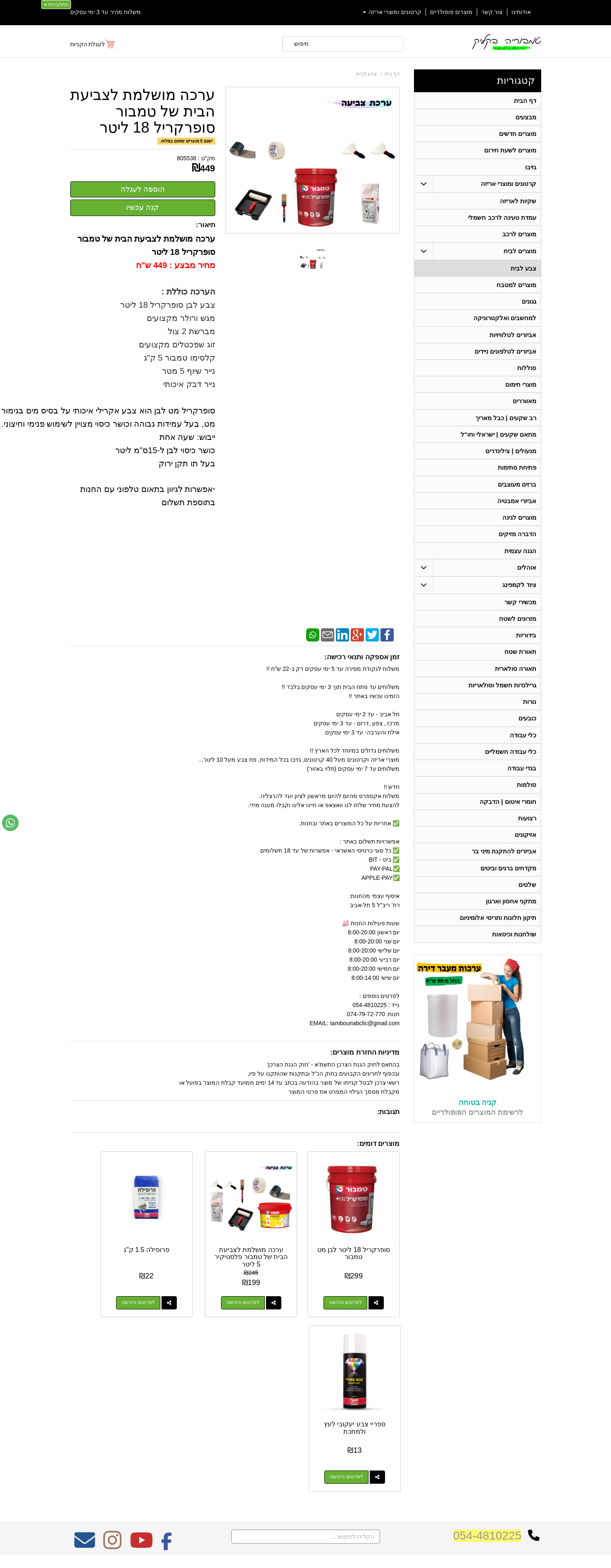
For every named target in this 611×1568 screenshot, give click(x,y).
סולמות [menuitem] (526, 796)
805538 (186, 158)
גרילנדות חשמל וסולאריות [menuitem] (502, 694)
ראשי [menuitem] (535, 1389)
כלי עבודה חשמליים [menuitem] (510, 762)
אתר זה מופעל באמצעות (305, 1553)
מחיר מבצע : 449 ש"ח (175, 265)
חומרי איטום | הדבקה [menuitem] (508, 813)
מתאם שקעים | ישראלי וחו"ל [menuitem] (498, 440)
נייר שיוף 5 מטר (188, 370)
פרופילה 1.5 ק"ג (192, 1230)
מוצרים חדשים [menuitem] (517, 134)
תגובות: (388, 1112)
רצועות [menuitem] (527, 830)
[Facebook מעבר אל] (166, 1352)
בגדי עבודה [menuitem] (521, 779)
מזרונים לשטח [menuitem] (517, 627)
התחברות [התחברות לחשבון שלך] (56, 4)
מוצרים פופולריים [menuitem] (451, 12)
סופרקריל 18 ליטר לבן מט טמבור (363, 1234)
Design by (157, 1409)
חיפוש (301, 43)
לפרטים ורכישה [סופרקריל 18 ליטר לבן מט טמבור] (354, 1284)
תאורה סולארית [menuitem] (515, 678)
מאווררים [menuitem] (524, 406)
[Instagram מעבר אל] (112, 1352)
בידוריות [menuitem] (526, 644)
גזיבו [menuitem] (530, 168)
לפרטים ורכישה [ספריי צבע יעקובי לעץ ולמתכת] (98, 1284)
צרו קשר (411, 1376)
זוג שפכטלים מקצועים (177, 344)
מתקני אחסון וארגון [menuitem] (510, 915)
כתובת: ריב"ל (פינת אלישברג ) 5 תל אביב (373, 1399)
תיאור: (205, 225)
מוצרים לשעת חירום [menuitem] (510, 151)
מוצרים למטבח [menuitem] (516, 287)
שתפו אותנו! (410, 1444)
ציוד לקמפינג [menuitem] (519, 592)
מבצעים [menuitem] (526, 117)
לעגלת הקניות (87, 44)
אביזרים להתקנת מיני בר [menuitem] (504, 864)
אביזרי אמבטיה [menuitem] (516, 507)
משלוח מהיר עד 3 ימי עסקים (105, 12)
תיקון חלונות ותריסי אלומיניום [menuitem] (498, 932)
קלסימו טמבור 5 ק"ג (179, 357)
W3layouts (172, 1409)
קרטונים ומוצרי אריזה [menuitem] (392, 12)
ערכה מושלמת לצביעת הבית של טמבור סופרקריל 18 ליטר (142, 111)
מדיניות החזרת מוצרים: (365, 1052)
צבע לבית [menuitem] (523, 270)
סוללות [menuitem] (526, 372)
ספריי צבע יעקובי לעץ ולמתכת (107, 1234)
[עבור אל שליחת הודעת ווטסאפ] (10, 823)
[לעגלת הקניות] (93, 44)
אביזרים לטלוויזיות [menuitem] (513, 338)
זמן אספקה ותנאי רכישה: (362, 657)
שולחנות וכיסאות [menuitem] (514, 949)
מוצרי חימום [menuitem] (520, 389)
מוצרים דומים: (378, 1143)
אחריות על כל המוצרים (157, 1378)
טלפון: (415, 1412)
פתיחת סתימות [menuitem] (517, 474)
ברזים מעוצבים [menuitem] (517, 490)
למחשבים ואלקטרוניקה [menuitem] (504, 321)
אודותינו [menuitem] (521, 12)
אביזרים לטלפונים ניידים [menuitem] (505, 355)
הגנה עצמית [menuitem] (520, 558)
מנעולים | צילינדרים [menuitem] (510, 457)
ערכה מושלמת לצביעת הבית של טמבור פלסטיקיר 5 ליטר (277, 1241)
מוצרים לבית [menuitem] (520, 253)
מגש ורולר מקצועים (180, 318)
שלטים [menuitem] (527, 898)
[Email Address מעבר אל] (84, 1352)
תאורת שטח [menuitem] (520, 661)
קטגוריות (516, 80)
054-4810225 (487, 1342)
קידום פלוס (292, 1553)
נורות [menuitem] (529, 711)
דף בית (392, 74)
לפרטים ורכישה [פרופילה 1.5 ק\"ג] (183, 1284)
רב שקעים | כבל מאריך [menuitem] (505, 423)
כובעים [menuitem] (527, 728)
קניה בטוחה (478, 1117)
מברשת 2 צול (191, 331)
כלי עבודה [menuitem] (523, 745)
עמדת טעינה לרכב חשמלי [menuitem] (502, 219)
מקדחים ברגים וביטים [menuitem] (508, 881)
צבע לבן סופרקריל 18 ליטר (166, 304)
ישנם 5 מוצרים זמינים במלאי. (186, 140)
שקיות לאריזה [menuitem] (518, 202)
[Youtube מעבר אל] (141, 1352)
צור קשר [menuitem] (492, 12)
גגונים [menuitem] (529, 304)
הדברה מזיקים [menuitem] (517, 541)
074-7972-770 (391, 1413)
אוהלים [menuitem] (526, 575)
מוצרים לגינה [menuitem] (519, 524)
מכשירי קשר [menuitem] (520, 610)
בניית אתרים (270, 1553)
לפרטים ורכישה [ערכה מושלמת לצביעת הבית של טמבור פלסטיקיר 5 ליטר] (269, 1284)
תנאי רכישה (410, 1423)
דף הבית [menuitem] (525, 100)
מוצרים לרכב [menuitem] (519, 236)
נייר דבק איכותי (188, 384)
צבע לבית (366, 74)
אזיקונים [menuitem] (525, 847)
